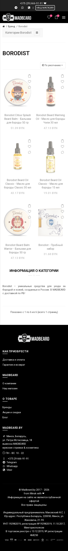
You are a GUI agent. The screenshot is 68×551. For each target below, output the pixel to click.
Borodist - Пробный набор (50, 246)
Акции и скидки (12, 412)
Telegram (10, 462)
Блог (5, 417)
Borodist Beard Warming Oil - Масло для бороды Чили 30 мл (50, 119)
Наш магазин (10, 388)
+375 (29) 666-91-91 (31, 3)
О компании (9, 383)
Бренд (11, 26)
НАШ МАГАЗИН (45, 7)
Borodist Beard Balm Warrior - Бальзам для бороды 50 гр (17, 248)
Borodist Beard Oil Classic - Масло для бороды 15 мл (50, 184)
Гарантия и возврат (14, 364)
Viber (7, 469)
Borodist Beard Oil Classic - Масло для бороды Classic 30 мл (17, 184)
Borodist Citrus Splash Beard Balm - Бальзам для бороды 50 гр (17, 119)
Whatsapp (10, 466)
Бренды (7, 407)
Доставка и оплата (14, 359)
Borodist (23, 26)
